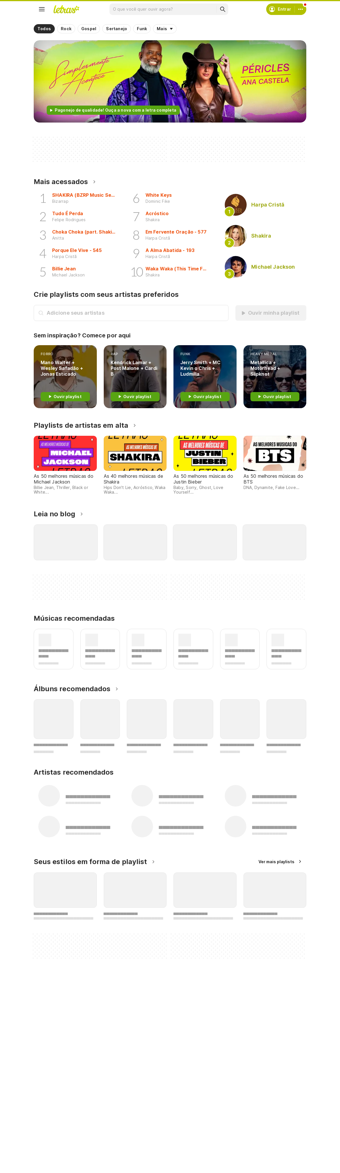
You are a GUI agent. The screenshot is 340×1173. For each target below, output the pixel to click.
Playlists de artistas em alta (81, 425)
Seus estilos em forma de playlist (90, 861)
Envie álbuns (146, 1141)
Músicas (48, 1130)
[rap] (135, 376)
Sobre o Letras (242, 1161)
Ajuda (232, 1130)
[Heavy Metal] (275, 376)
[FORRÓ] (65, 376)
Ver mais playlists (276, 861)
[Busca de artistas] (135, 313)
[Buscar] (222, 9)
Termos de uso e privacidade (256, 1141)
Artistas (48, 1141)
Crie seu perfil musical (155, 1130)
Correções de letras (154, 1161)
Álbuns (47, 1151)
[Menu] (42, 9)
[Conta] (300, 9)
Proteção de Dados (246, 1151)
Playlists (49, 1161)
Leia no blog (54, 514)
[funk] (205, 376)
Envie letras (145, 1151)
